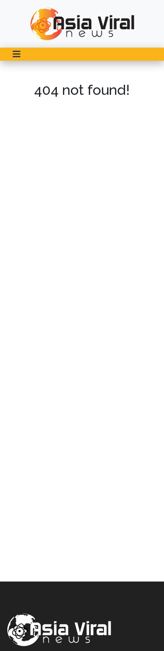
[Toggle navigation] (16, 54)
